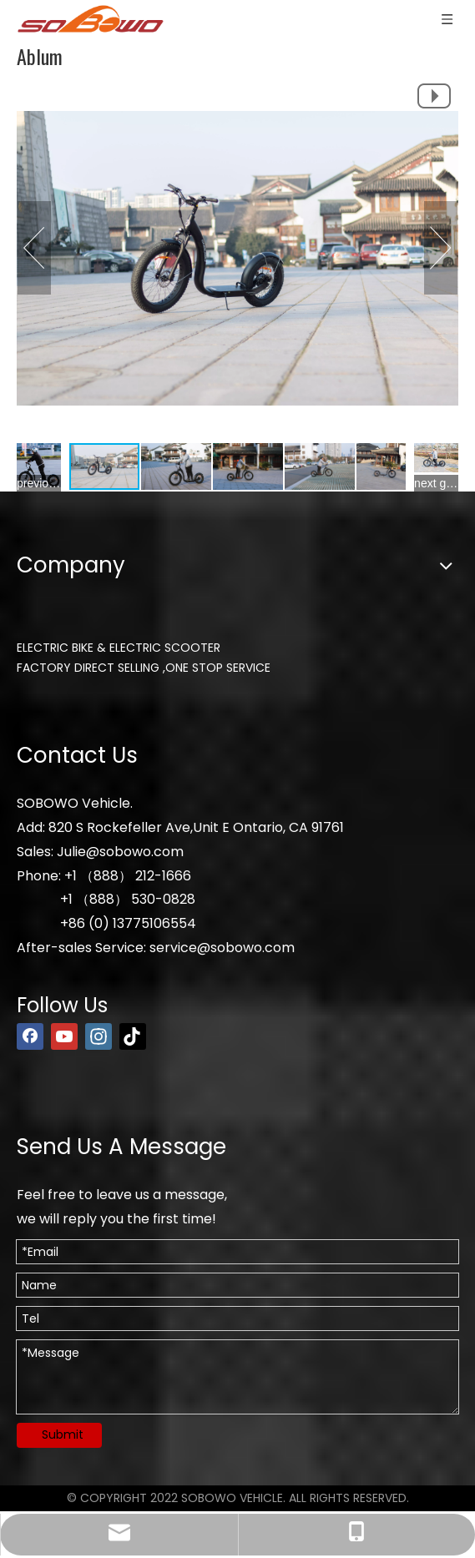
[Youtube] (64, 1036)
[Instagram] (98, 1036)
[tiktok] (132, 1036)
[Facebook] (30, 1036)
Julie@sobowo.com (120, 851)
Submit (62, 1434)
